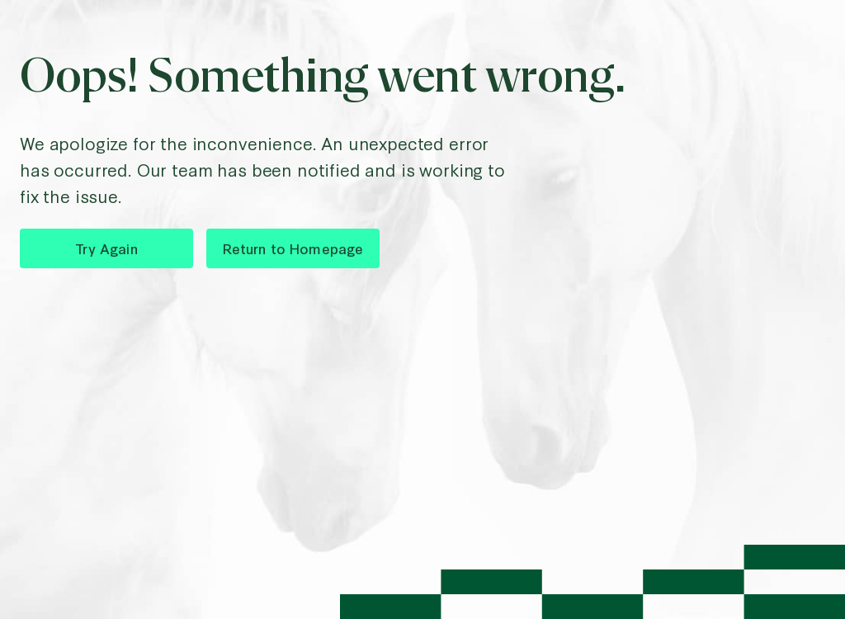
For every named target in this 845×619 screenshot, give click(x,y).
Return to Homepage (293, 248)
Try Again (106, 248)
